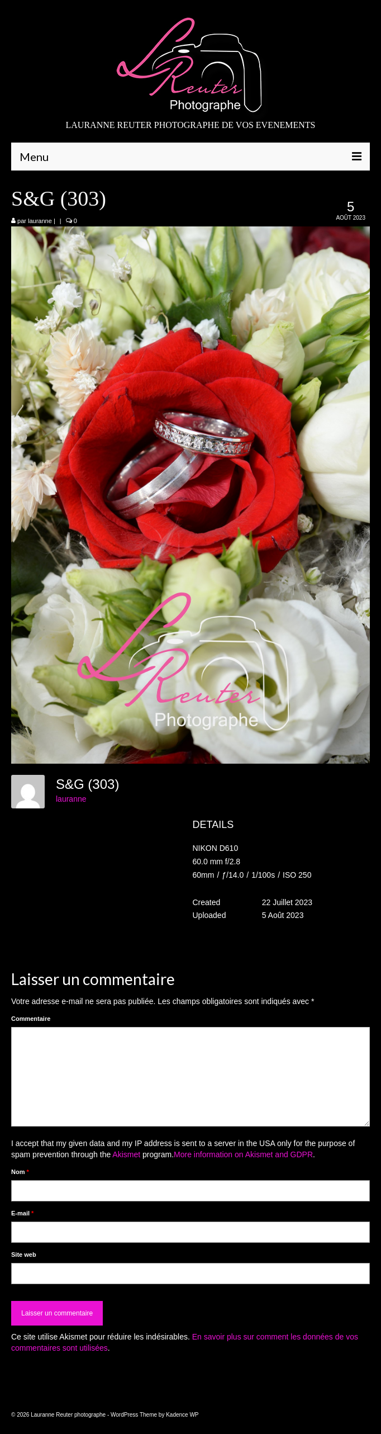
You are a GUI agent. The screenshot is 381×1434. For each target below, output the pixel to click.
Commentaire (30, 1018)
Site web (23, 1254)
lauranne (40, 220)
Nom (20, 1171)
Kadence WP (182, 1415)
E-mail (22, 1213)
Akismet (126, 1154)
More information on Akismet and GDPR (243, 1154)
